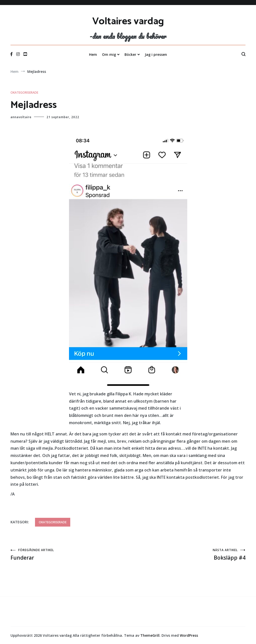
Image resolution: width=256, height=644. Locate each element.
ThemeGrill (150, 635)
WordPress (189, 635)
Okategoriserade (24, 92)
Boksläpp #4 (187, 554)
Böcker (130, 54)
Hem (93, 54)
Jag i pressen (156, 54)
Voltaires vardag (128, 21)
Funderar (69, 554)
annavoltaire (21, 117)
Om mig (109, 54)
